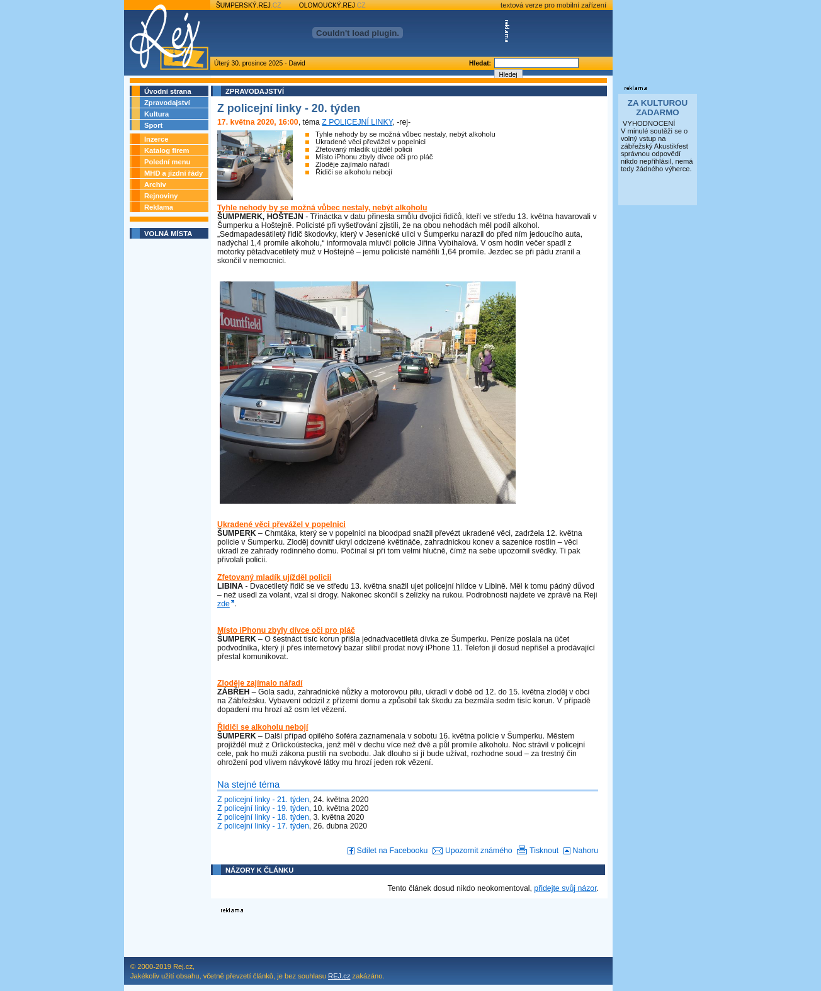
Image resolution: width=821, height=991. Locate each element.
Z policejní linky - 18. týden (263, 817)
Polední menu (167, 162)
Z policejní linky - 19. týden (263, 808)
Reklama (158, 207)
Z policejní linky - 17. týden (263, 826)
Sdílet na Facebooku (386, 850)
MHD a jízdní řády (173, 173)
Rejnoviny (161, 196)
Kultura (156, 114)
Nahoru (579, 850)
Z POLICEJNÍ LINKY (357, 122)
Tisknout (536, 850)
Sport (153, 125)
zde (223, 603)
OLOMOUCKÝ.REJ (332, 5)
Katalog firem (167, 150)
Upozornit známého (469, 850)
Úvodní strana (167, 91)
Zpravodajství (167, 102)
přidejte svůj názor (565, 888)
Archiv (155, 184)
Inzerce (156, 139)
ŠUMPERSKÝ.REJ (248, 5)
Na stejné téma (248, 784)
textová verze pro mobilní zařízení (553, 5)
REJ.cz (339, 976)
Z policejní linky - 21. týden (263, 799)
